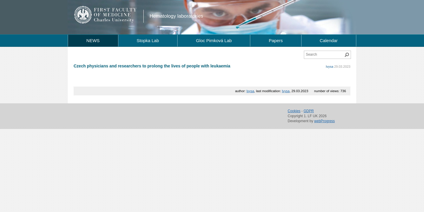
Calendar (329, 40)
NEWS (93, 40)
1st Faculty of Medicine (106, 15)
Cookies (294, 111)
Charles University (116, 21)
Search (347, 55)
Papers (276, 40)
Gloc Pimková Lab (214, 40)
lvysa (329, 66)
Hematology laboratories (176, 16)
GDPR (309, 111)
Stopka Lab (148, 40)
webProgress (324, 121)
